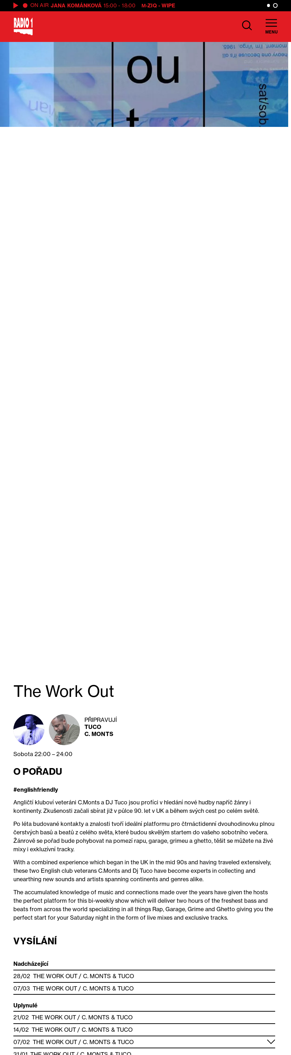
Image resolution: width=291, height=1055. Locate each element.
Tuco (92, 726)
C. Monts (98, 733)
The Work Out (55, 976)
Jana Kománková (76, 5)
